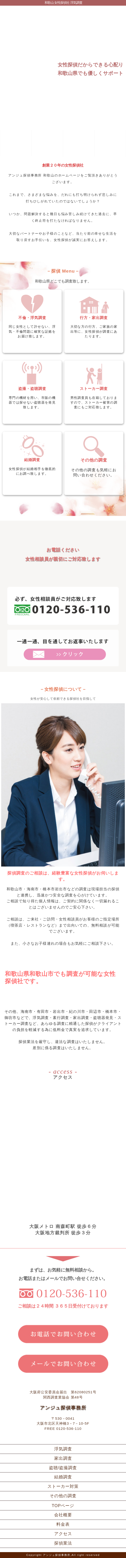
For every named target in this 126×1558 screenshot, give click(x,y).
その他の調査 (63, 1495)
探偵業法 (63, 1543)
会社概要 (63, 1515)
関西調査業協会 (56, 1397)
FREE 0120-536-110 (63, 1429)
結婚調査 (63, 1477)
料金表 (63, 1524)
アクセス (63, 1533)
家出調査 (63, 1458)
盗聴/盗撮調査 (63, 1467)
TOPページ (63, 1505)
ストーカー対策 (63, 1486)
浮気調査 (63, 1449)
